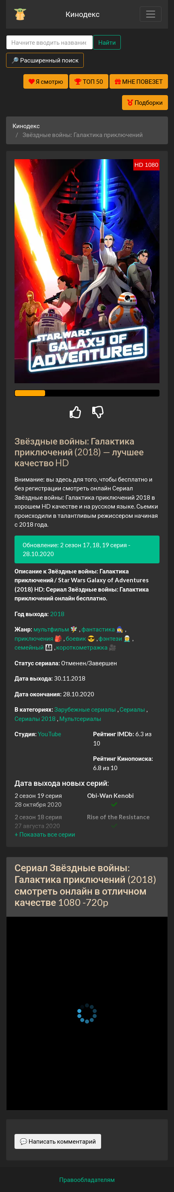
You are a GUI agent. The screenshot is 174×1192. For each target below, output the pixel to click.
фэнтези (111, 638)
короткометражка (82, 647)
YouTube (49, 733)
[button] (44, 834)
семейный (29, 647)
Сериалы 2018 (35, 718)
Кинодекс (83, 14)
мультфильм (51, 629)
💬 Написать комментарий (58, 1141)
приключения (34, 638)
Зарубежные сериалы (85, 709)
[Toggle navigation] (151, 14)
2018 (57, 613)
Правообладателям (87, 1179)
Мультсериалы (80, 718)
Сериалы (133, 709)
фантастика (98, 629)
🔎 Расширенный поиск (45, 60)
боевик (76, 638)
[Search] (49, 42)
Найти (107, 42)
